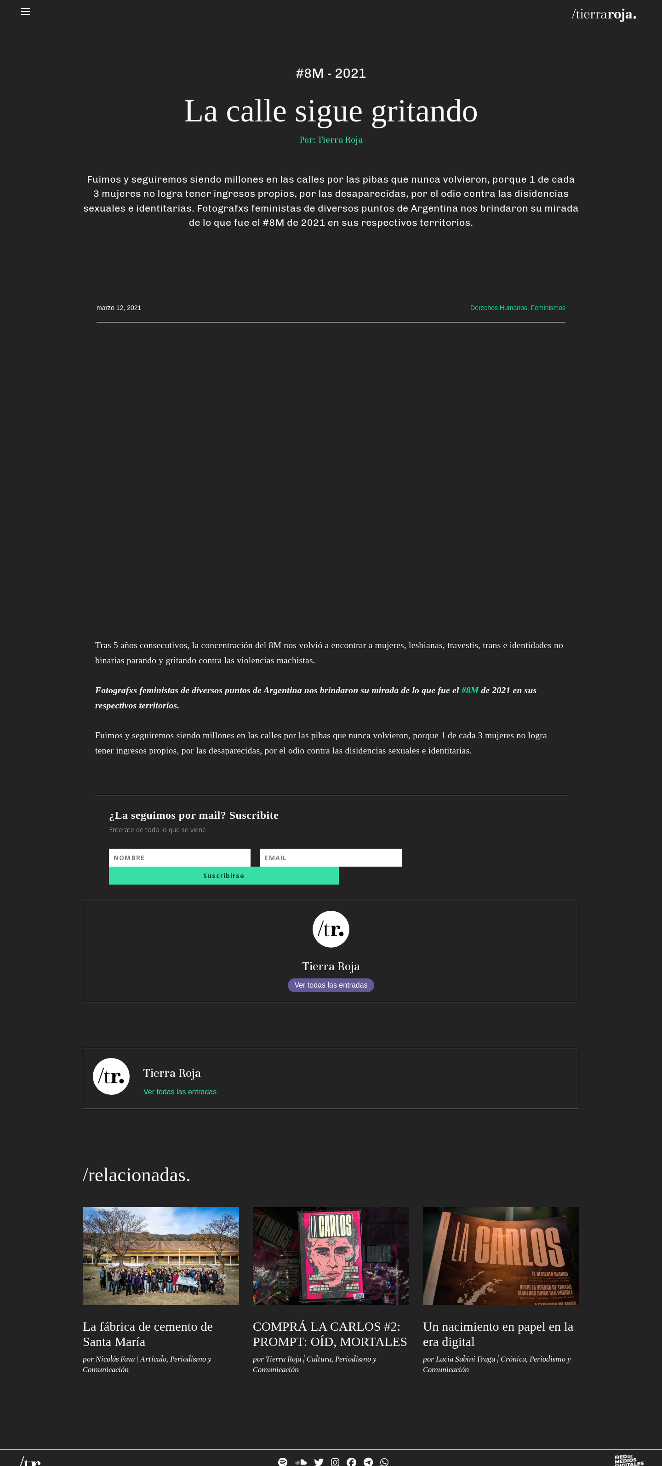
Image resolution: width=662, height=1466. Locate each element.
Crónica (513, 1341)
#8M (470, 690)
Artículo (153, 1341)
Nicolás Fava (115, 1341)
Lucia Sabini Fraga (465, 1341)
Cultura (319, 1341)
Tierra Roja (331, 948)
